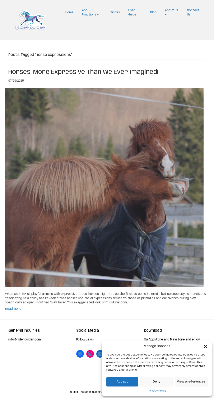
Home (69, 12)
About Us (171, 12)
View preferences (191, 381)
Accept (122, 381)
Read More (13, 308)
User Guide (132, 12)
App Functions (90, 12)
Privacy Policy (157, 390)
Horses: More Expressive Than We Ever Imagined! (83, 72)
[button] (206, 346)
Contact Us (193, 12)
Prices (115, 12)
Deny (156, 381)
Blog (153, 12)
